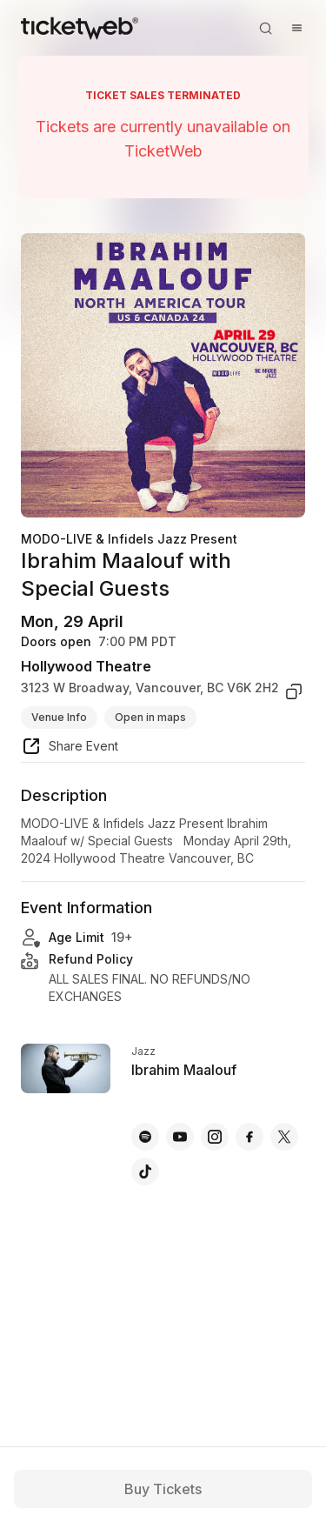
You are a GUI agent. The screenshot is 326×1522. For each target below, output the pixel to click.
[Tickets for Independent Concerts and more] (79, 28)
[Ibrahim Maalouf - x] (284, 1137)
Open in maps (150, 717)
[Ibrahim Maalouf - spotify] (145, 1137)
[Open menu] (296, 28)
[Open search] (265, 28)
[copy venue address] (294, 691)
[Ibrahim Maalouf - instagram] (215, 1137)
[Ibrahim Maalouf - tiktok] (145, 1171)
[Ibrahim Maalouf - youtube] (180, 1137)
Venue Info (59, 717)
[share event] (69, 749)
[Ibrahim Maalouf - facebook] (249, 1137)
